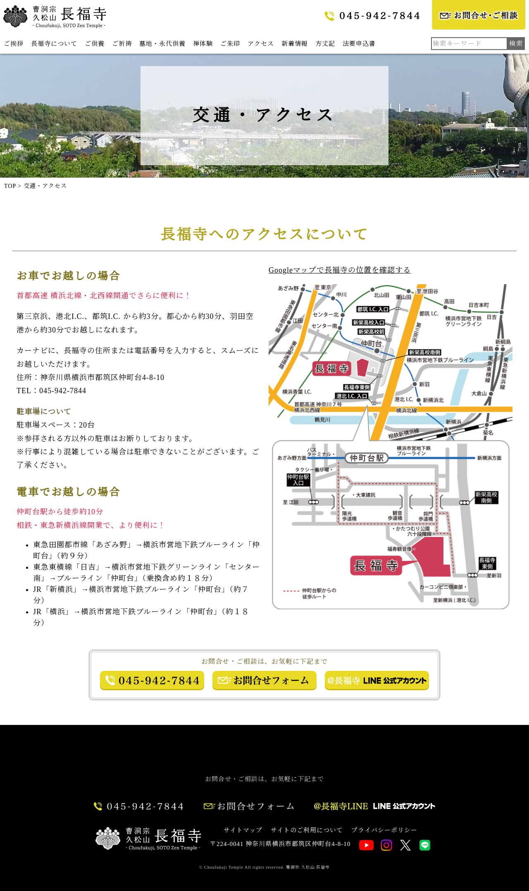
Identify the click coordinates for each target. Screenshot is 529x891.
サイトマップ (243, 830)
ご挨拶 (14, 43)
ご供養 (95, 43)
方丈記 (325, 43)
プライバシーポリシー (384, 830)
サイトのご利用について (307, 830)
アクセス (261, 43)
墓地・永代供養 (162, 43)
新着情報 (294, 43)
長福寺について (54, 43)
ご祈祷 (122, 43)
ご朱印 (230, 43)
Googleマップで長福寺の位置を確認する (340, 270)
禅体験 (203, 43)
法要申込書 (359, 43)
